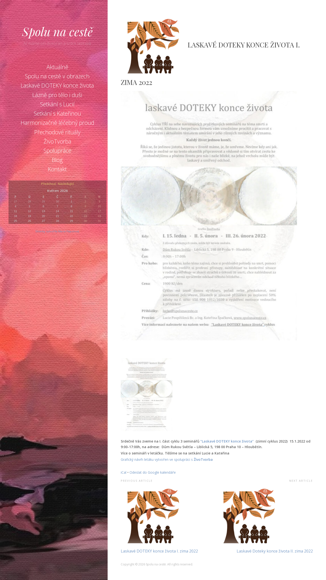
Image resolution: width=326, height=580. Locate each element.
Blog (57, 160)
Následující (66, 184)
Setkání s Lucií (57, 104)
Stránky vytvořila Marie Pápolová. (57, 231)
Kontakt (57, 169)
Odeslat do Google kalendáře (153, 472)
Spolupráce (57, 150)
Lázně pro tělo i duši (57, 95)
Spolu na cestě (57, 31)
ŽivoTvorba (57, 141)
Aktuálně (57, 67)
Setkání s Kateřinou (57, 113)
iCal (123, 472)
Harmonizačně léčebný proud (57, 123)
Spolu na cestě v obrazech (57, 76)
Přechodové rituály (57, 132)
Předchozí (48, 184)
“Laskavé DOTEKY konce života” (227, 441)
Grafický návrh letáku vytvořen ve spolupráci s (157, 459)
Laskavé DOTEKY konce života (57, 85)
